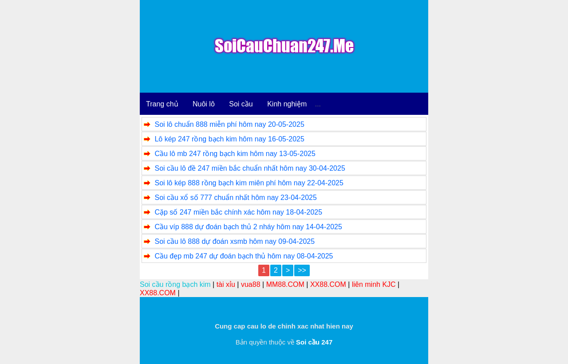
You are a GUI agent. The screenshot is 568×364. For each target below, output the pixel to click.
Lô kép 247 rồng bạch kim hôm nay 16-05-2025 (229, 139)
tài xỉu (226, 284)
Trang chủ (162, 104)
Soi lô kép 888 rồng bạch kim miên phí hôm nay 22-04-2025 (248, 183)
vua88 (250, 284)
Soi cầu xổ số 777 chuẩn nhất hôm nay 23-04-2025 (235, 197)
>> (302, 270)
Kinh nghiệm (287, 104)
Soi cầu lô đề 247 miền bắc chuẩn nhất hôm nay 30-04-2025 (249, 168)
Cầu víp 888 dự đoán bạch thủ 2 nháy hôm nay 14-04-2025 (248, 227)
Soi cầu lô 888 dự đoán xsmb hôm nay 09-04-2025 (234, 241)
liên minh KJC (374, 284)
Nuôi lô (204, 104)
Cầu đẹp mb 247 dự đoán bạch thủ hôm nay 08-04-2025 (243, 256)
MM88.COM (285, 284)
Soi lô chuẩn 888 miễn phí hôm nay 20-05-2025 (229, 124)
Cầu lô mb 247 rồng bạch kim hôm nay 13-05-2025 (234, 153)
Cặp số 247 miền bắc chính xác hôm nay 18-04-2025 (238, 212)
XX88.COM (328, 284)
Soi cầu (240, 104)
